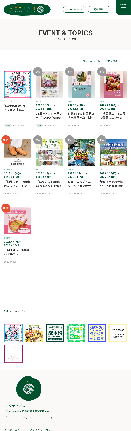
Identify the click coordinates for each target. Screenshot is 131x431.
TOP (6, 311)
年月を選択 (112, 61)
